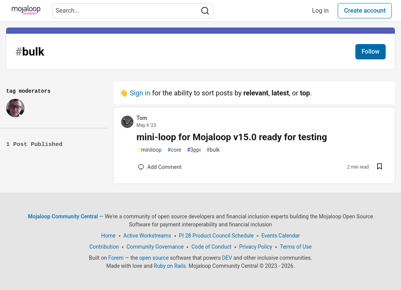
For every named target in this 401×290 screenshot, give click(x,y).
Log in (320, 10)
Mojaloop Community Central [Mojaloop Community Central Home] (63, 216)
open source (154, 258)
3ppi (194, 150)
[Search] (205, 11)
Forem (115, 258)
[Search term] (132, 10)
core (174, 150)
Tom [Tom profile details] (141, 118)
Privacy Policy (255, 247)
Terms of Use (296, 247)
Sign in (140, 93)
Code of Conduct (211, 247)
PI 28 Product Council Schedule (216, 236)
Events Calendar (280, 236)
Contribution (104, 247)
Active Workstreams (147, 236)
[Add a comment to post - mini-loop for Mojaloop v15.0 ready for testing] (159, 167)
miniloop (150, 150)
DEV (227, 258)
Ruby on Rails (170, 266)
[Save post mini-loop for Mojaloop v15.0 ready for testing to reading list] (379, 167)
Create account (365, 10)
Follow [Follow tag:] (371, 51)
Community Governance (155, 247)
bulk (213, 150)
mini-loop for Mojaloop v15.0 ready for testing (231, 137)
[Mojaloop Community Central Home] (26, 10)
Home (108, 236)
